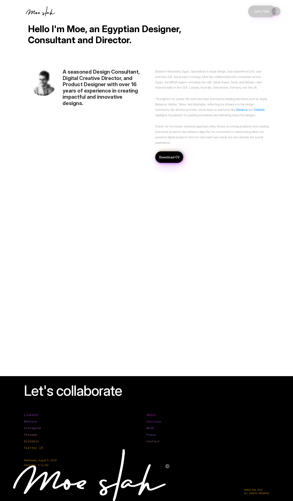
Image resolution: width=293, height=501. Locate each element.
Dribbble (259, 110)
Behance (242, 110)
